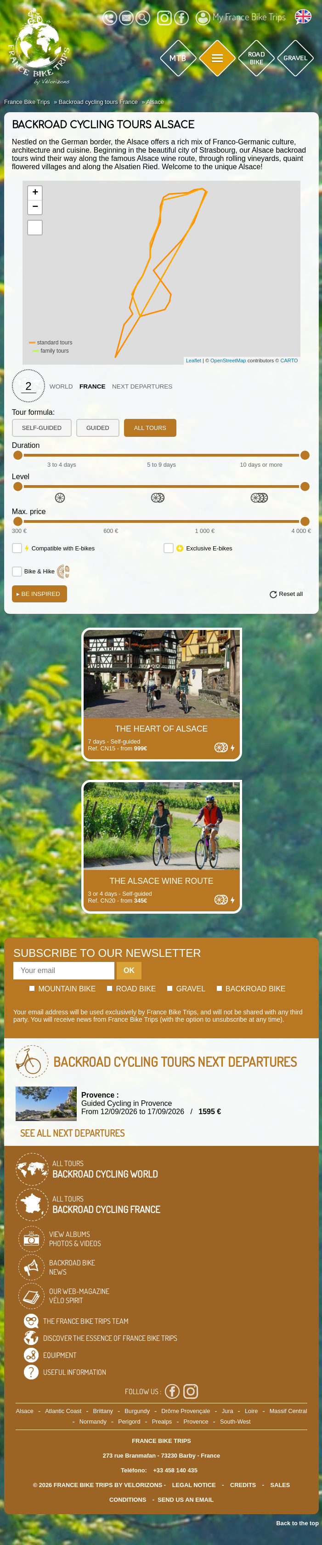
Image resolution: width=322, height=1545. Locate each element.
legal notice (194, 1485)
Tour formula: (33, 412)
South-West (235, 1421)
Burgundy (137, 1411)
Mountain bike (62, 989)
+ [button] (35, 193)
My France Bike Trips (241, 18)
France (92, 386)
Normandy (93, 1421)
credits (243, 1485)
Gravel (186, 989)
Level (20, 477)
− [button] (35, 207)
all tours (150, 427)
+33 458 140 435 (175, 1470)
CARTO (289, 360)
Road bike (131, 989)
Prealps (162, 1421)
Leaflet (193, 360)
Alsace (25, 1411)
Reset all (291, 593)
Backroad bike (251, 989)
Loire (251, 1411)
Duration (26, 445)
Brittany (103, 1411)
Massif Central (288, 1411)
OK (129, 970)
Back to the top (298, 1523)
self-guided (42, 427)
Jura (227, 1411)
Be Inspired (38, 593)
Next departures (142, 386)
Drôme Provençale (185, 1411)
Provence (196, 1421)
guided (97, 427)
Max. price (29, 511)
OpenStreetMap (228, 360)
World (61, 386)
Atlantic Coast (63, 1411)
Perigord (129, 1421)
